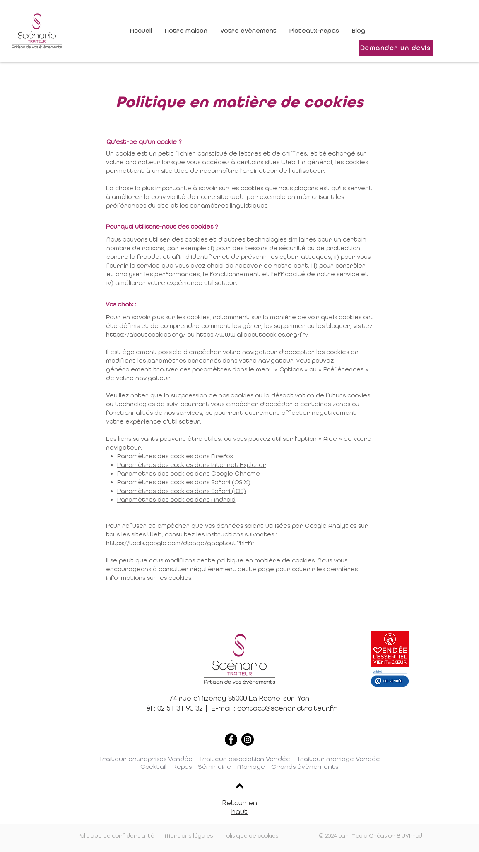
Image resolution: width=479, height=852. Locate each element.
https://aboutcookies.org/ (145, 334)
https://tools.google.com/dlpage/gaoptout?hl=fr (180, 543)
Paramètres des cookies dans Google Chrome (188, 473)
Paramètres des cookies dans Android (176, 499)
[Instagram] (247, 739)
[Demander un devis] (396, 48)
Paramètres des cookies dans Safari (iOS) (181, 491)
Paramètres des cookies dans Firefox (175, 456)
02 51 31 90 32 (180, 708)
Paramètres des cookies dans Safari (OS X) (183, 482)
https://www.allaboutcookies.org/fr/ (252, 334)
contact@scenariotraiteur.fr (287, 708)
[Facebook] (231, 739)
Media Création (372, 835)
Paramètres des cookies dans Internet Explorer (191, 465)
